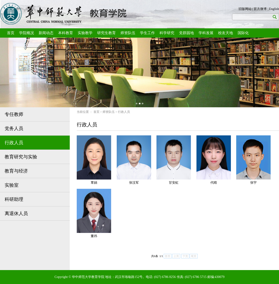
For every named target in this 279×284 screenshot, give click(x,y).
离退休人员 (16, 213)
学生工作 (147, 33)
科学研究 (166, 33)
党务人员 (14, 128)
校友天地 (225, 33)
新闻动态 (46, 33)
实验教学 (85, 33)
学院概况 (26, 33)
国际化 (243, 33)
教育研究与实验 (21, 156)
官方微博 (260, 9)
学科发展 (206, 33)
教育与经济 (16, 170)
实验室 (12, 185)
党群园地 (186, 33)
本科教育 (65, 33)
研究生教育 (106, 33)
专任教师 (14, 114)
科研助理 (14, 199)
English (274, 9)
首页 (10, 33)
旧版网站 (245, 9)
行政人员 (14, 142)
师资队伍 (127, 33)
